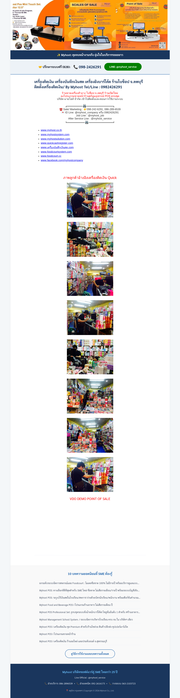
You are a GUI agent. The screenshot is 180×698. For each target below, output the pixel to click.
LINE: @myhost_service (123, 66)
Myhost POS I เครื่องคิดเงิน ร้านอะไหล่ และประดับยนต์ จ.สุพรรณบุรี (73, 641)
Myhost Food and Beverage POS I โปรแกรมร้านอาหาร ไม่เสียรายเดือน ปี (76, 604)
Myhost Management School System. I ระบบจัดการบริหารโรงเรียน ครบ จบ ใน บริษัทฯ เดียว (86, 619)
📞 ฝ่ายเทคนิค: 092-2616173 (90, 683)
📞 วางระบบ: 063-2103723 (122, 683)
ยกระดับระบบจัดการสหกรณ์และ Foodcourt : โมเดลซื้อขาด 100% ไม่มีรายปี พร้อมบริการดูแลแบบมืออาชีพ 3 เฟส (89, 583)
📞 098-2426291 (87, 66)
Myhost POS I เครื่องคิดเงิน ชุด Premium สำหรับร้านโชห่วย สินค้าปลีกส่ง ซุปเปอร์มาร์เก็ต (83, 626)
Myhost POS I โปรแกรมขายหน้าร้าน (57, 634)
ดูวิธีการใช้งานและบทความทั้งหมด (90, 653)
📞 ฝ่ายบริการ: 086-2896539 (58, 683)
